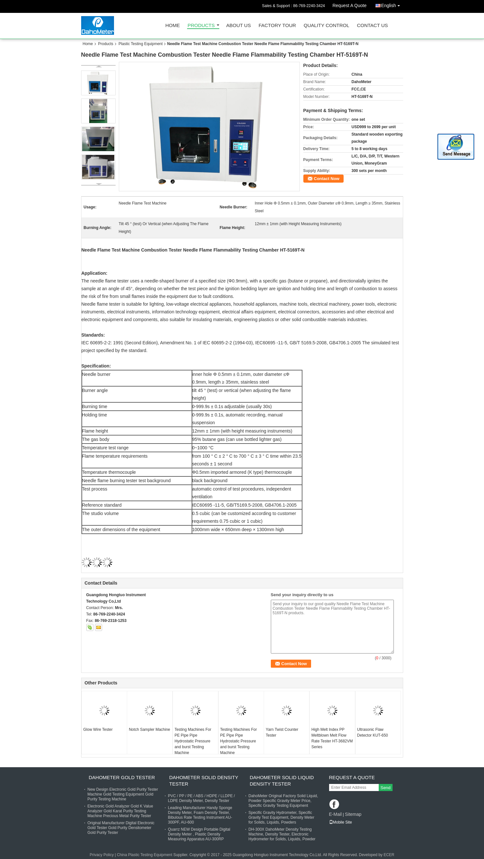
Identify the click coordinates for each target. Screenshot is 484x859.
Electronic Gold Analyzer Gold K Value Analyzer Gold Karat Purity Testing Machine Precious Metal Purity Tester (120, 811)
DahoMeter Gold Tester (122, 777)
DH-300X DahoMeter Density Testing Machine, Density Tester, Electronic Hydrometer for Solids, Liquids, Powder (282, 834)
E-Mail (335, 814)
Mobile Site (340, 822)
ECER (389, 855)
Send (386, 787)
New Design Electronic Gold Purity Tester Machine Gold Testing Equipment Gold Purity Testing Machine (123, 794)
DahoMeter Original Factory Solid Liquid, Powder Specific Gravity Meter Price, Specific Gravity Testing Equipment (283, 801)
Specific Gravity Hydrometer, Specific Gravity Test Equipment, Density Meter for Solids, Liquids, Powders (282, 817)
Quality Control (326, 25)
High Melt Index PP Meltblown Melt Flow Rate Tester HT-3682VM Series (332, 738)
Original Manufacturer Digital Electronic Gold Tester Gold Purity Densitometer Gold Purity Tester (121, 828)
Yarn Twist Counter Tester (282, 732)
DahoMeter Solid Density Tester (203, 781)
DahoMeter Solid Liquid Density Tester (282, 781)
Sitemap (353, 814)
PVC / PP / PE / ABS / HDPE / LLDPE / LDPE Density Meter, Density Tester (201, 798)
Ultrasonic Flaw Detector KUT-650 (372, 732)
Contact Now (326, 178)
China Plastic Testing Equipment (144, 855)
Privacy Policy (102, 855)
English (392, 4)
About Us (238, 25)
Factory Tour (277, 25)
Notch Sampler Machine (149, 729)
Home (173, 25)
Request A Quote (349, 5)
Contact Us (372, 25)
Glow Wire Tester (98, 729)
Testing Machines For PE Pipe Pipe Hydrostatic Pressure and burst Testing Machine (193, 741)
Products (201, 25)
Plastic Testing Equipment (141, 44)
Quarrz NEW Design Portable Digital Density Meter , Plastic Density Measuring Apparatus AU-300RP (199, 834)
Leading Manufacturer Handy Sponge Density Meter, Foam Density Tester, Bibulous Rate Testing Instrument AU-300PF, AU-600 (200, 815)
